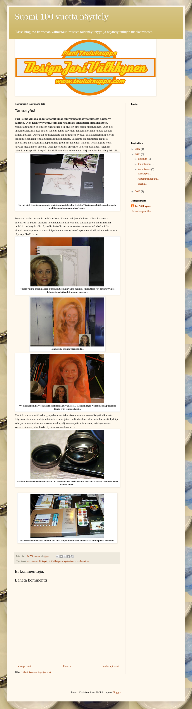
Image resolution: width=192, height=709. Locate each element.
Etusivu (67, 666)
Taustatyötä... (144, 173)
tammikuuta (144, 169)
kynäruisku (69, 561)
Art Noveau (32, 561)
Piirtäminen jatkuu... (148, 178)
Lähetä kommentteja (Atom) (36, 672)
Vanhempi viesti (110, 666)
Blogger (116, 692)
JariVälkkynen (143, 206)
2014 (138, 149)
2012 (138, 191)
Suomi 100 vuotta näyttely (62, 16)
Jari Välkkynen (56, 561)
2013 (138, 154)
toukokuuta (144, 164)
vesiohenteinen (82, 561)
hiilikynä (43, 561)
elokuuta (143, 158)
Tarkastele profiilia (141, 211)
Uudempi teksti (24, 666)
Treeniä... (142, 183)
